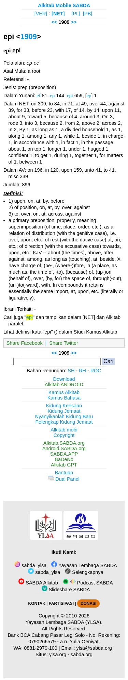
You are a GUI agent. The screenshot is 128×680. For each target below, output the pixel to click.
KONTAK (36, 603)
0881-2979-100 (40, 648)
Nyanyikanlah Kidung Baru (64, 416)
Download (64, 379)
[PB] (87, 13)
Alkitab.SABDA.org (64, 443)
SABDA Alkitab (38, 582)
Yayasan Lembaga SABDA (84, 565)
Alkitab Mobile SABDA (64, 5)
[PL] (75, 13)
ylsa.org (57, 654)
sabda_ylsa (30, 565)
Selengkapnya (84, 572)
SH (71, 370)
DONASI (88, 603)
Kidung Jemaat (64, 411)
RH (82, 370)
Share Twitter (63, 343)
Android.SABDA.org (64, 448)
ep (52, 95)
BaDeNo (64, 459)
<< (54, 22)
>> (74, 22)
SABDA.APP (64, 454)
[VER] (40, 13)
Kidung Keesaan (64, 405)
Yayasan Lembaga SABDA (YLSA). (64, 622)
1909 (28, 36)
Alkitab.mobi (64, 429)
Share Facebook (24, 343)
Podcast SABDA (88, 582)
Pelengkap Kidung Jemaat (64, 422)
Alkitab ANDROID (64, 384)
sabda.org (82, 654)
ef (38, 95)
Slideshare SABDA (66, 589)
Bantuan (64, 472)
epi (70, 95)
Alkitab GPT (64, 465)
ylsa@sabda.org (94, 648)
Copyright (64, 435)
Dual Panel (63, 479)
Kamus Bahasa (64, 398)
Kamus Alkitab (64, 392)
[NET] (58, 13)
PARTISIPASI (61, 603)
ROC (95, 370)
